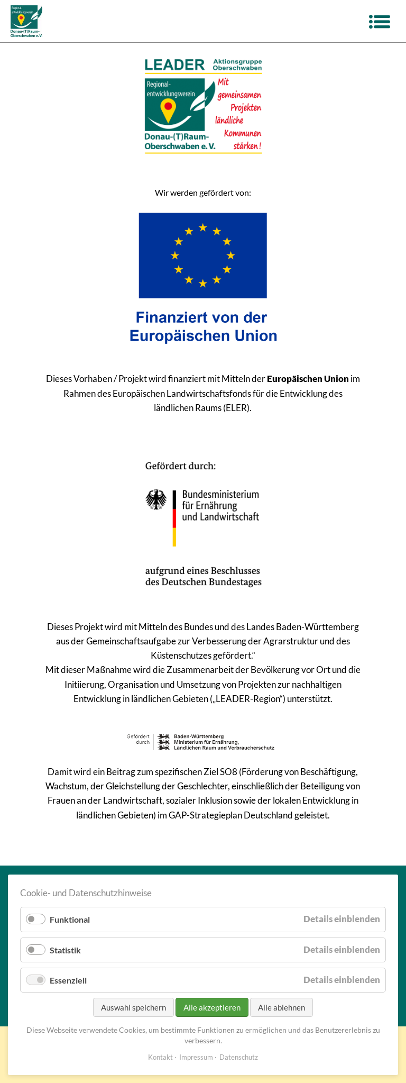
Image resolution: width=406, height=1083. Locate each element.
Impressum (196, 1057)
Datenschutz (238, 1057)
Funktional (70, 919)
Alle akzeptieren (212, 1007)
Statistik (65, 950)
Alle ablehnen (281, 1007)
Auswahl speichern (133, 1007)
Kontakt (160, 1057)
